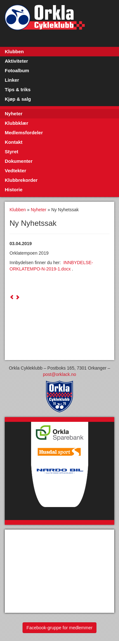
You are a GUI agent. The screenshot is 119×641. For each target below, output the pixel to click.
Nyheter (14, 113)
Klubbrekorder (21, 180)
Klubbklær (16, 123)
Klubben (14, 51)
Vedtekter (15, 170)
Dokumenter (19, 161)
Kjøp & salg (18, 99)
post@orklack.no (59, 374)
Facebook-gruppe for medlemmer (60, 627)
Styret (11, 151)
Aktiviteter (16, 61)
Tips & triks (17, 89)
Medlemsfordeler (24, 132)
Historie (14, 189)
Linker (12, 80)
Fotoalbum (17, 70)
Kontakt (14, 142)
